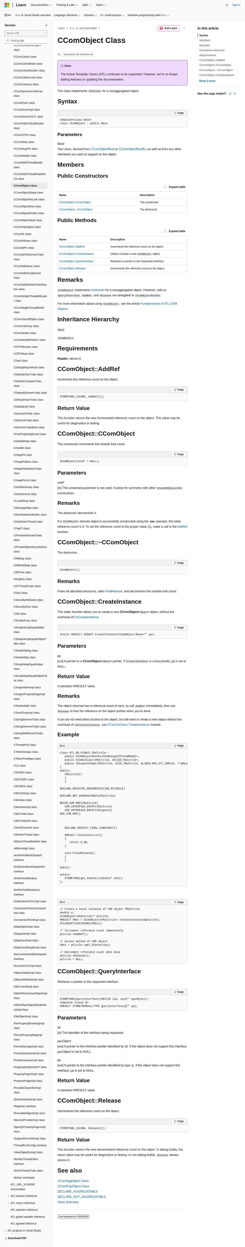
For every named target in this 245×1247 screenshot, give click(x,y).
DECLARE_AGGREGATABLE (78, 1191)
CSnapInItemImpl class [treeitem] (27, 678)
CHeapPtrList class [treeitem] (25, 471)
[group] (123, 817)
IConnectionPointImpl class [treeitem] (30, 910)
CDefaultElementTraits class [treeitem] (30, 383)
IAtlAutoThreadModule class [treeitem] (30, 832)
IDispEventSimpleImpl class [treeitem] (30, 938)
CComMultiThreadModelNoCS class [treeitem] (30, 167)
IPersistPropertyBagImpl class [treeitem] (28, 1028)
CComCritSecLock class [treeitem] (28, 68)
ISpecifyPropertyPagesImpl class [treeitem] (30, 1120)
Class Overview (68, 1202)
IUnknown (97, 290)
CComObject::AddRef (72, 246)
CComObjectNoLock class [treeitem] (29, 190)
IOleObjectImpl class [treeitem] (26, 1007)
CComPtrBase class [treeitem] (25, 231)
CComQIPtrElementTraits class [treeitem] (29, 248)
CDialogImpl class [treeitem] (24, 397)
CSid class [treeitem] (20, 604)
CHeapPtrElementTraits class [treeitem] (27, 462)
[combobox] (26, 33)
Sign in (236, 4)
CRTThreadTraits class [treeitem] (27, 577)
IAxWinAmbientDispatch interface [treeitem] (28, 849)
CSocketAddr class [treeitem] (25, 696)
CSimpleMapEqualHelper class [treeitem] (28, 658)
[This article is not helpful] (234, 93)
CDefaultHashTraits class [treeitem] (28, 390)
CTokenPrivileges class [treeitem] (27, 749)
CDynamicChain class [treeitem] (27, 404)
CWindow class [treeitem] (23, 791)
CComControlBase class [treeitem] (28, 54)
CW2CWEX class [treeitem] (24, 770)
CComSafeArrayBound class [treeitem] (27, 266)
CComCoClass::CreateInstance (128, 724)
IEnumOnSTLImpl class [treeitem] (27, 956)
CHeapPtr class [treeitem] (23, 446)
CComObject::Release (72, 268)
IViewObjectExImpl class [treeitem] (28, 1143)
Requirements (207, 55)
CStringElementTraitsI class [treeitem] (30, 717)
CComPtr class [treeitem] (22, 225)
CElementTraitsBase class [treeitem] (29, 418)
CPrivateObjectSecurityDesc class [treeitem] (30, 540)
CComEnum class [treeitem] (24, 93)
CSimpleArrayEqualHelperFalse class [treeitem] (30, 632)
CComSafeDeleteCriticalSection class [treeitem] (30, 278)
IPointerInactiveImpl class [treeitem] (29, 1051)
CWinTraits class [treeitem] (23, 804)
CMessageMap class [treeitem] (26, 498)
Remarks (204, 45)
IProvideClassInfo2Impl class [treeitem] (27, 1081)
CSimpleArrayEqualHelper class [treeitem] (29, 621)
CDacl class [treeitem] (21, 351)
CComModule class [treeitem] (25, 146)
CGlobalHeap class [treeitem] (25, 432)
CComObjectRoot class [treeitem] (27, 197)
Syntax (203, 35)
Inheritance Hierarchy (212, 50)
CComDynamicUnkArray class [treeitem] (28, 85)
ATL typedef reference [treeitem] (24, 1214)
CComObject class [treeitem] (25, 176)
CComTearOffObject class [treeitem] (29, 310)
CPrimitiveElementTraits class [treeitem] (28, 529)
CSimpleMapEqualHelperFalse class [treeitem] (30, 669)
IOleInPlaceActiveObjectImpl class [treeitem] (30, 987)
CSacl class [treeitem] (20, 584)
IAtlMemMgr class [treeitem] (24, 839)
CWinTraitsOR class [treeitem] (25, 811)
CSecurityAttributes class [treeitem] (28, 591)
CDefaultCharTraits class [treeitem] (28, 365)
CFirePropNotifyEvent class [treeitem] (30, 425)
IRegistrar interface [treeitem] (25, 1097)
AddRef (182, 526)
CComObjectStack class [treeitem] (28, 211)
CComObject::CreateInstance (76, 253)
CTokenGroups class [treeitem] (26, 742)
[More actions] (184, 28)
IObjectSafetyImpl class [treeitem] (27, 963)
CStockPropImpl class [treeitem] (27, 703)
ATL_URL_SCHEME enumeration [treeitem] (23, 1178)
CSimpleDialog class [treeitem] (26, 641)
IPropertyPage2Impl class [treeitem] (29, 1065)
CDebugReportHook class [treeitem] (29, 358)
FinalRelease (113, 591)
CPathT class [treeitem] (21, 519)
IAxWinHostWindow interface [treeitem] (25, 872)
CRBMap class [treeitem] (22, 549)
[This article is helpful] (230, 93)
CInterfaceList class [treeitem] (25, 485)
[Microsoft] (7, 5)
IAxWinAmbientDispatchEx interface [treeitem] (29, 860)
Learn (61, 28)
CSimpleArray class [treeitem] (25, 611)
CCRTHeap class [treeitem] (24, 344)
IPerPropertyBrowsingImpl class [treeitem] (29, 1017)
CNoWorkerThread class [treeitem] (28, 512)
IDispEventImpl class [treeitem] (26, 931)
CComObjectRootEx (132, 149)
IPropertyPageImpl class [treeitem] (28, 1072)
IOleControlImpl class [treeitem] (26, 977)
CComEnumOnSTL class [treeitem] (28, 107)
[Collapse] (46, 25)
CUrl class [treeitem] (20, 756)
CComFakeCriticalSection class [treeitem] (29, 117)
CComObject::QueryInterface (76, 261)
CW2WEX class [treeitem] (23, 777)
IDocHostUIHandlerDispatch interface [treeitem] (30, 948)
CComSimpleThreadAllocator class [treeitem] (30, 290)
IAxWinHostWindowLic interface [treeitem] (27, 883)
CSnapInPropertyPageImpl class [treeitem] (29, 688)
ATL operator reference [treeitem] (24, 1200)
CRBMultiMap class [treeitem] (25, 556)
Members (204, 40)
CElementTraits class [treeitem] (26, 411)
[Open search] (227, 5)
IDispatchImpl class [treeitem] (25, 924)
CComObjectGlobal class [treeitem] (28, 183)
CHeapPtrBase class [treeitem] (26, 452)
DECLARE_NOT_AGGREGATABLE (82, 1196)
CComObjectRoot (102, 149)
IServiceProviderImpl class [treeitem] (29, 1111)
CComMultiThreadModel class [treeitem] (28, 156)
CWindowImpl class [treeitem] (25, 798)
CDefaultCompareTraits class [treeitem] (27, 375)
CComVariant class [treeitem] (25, 324)
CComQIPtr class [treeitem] (24, 238)
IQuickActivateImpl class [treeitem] (28, 1090)
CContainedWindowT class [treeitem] (29, 330)
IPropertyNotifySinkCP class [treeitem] (30, 1058)
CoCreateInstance (86, 617)
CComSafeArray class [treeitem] (27, 257)
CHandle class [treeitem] (22, 439)
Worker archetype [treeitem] (24, 1168)
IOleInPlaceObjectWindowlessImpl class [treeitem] (30, 998)
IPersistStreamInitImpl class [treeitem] (30, 1044)
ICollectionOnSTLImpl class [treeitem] (30, 892)
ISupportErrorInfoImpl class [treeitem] (30, 1129)
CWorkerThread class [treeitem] (26, 825)
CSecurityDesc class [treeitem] (26, 597)
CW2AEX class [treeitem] (23, 763)
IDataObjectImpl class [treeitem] (26, 917)
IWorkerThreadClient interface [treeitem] (26, 1152)
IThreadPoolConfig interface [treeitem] (30, 1136)
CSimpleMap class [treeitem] (25, 648)
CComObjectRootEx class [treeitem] (29, 204)
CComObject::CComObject (75, 202)
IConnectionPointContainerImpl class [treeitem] (30, 902)
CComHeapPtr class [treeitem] (26, 139)
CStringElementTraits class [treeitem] (29, 710)
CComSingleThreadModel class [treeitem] (29, 301)
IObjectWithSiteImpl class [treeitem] (29, 970)
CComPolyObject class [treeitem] (27, 218)
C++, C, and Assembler (83, 28)
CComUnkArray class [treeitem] (26, 317)
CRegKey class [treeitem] (23, 570)
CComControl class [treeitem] (25, 47)
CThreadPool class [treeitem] (25, 735)
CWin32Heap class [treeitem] (25, 784)
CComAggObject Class (73, 1181)
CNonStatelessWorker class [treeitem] (30, 505)
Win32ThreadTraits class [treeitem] (28, 1161)
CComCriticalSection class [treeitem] (29, 61)
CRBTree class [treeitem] (22, 563)
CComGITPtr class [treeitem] (25, 126)
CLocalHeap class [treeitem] (24, 491)
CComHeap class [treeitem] (24, 133)
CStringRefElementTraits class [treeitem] (28, 727)
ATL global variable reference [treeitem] (28, 1207)
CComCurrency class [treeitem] (26, 75)
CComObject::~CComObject (76, 209)
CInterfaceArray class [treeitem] (26, 478)
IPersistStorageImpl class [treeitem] (29, 1037)
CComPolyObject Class (73, 1186)
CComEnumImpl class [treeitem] (27, 100)
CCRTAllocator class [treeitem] (26, 337)
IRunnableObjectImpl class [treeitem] (29, 1104)
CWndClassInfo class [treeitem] (26, 818)
